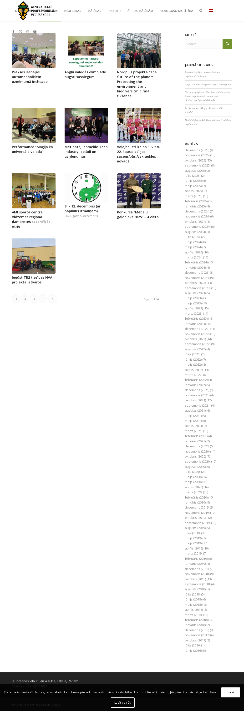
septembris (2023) (197, 288)
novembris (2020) (197, 451)
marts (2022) (193, 375)
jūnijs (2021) (193, 415)
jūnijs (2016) (193, 650)
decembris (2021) (197, 390)
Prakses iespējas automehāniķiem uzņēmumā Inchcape (30, 77)
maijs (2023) (193, 303)
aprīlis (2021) (194, 426)
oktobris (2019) (195, 517)
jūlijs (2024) (192, 237)
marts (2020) (193, 492)
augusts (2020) (195, 466)
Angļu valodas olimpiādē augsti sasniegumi (85, 74)
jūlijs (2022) (192, 354)
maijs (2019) (193, 543)
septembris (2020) (197, 461)
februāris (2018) (196, 620)
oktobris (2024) (195, 221)
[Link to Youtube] (34, 31)
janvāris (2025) (195, 206)
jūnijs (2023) (193, 298)
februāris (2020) (196, 497)
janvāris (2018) (195, 625)
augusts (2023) (195, 293)
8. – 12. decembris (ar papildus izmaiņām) (83, 208)
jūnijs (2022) (193, 359)
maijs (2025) (193, 186)
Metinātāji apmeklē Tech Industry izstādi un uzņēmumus (86, 152)
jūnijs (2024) (193, 242)
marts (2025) (193, 196)
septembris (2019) (197, 523)
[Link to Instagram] (27, 31)
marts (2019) (193, 553)
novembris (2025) (197, 155)
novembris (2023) (197, 278)
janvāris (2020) (195, 502)
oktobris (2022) (195, 339)
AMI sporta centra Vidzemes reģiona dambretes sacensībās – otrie (32, 219)
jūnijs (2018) (193, 599)
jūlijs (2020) (192, 471)
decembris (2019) (197, 507)
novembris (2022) (197, 334)
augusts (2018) (195, 589)
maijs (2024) (193, 247)
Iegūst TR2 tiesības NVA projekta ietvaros (32, 279)
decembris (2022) (197, 329)
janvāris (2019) (195, 563)
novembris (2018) (197, 574)
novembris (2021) (197, 395)
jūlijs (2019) (192, 533)
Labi (231, 692)
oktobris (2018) (195, 579)
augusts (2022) (195, 349)
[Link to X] (20, 31)
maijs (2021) (193, 421)
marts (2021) (193, 431)
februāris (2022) (196, 380)
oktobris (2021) (195, 400)
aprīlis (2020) (194, 487)
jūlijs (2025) (192, 175)
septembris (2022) (197, 344)
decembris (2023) (197, 272)
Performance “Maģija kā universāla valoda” (32, 149)
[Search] (201, 10)
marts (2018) (193, 615)
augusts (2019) (195, 528)
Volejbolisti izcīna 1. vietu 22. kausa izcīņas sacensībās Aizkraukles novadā (138, 154)
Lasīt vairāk (122, 703)
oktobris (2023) (195, 283)
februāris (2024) (196, 262)
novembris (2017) (197, 635)
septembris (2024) (197, 226)
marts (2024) (193, 257)
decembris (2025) (197, 150)
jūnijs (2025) (193, 180)
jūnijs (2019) (193, 538)
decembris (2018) (197, 569)
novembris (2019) (197, 512)
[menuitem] (25, 10)
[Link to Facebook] (13, 31)
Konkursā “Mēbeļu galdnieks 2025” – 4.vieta (138, 214)
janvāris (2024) (195, 267)
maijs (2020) (193, 482)
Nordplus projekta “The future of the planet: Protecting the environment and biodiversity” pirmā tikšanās (137, 84)
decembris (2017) (197, 630)
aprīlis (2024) (194, 252)
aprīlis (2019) (194, 548)
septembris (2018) (197, 584)
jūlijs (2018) (192, 594)
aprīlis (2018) (194, 609)
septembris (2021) (197, 405)
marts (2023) (193, 313)
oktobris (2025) (195, 160)
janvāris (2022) (195, 385)
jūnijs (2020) (193, 477)
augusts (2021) (195, 410)
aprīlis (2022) (194, 370)
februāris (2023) (196, 318)
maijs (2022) (193, 364)
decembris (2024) (197, 211)
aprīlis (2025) (194, 191)
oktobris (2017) (195, 640)
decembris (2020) (197, 446)
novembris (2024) (197, 216)
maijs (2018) (193, 604)
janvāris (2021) (195, 441)
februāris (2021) (196, 436)
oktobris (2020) (195, 456)
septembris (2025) (197, 165)
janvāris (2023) (195, 324)
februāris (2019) (196, 558)
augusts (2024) (195, 232)
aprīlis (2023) (194, 308)
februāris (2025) (196, 201)
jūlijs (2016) (192, 645)
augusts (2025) (195, 170)
